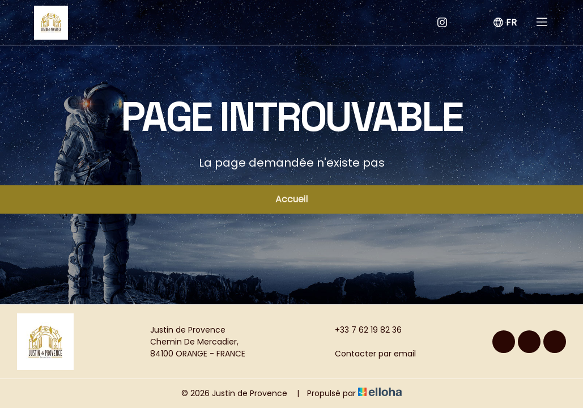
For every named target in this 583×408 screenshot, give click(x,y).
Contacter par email (369, 353)
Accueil (291, 199)
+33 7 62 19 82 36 (362, 329)
